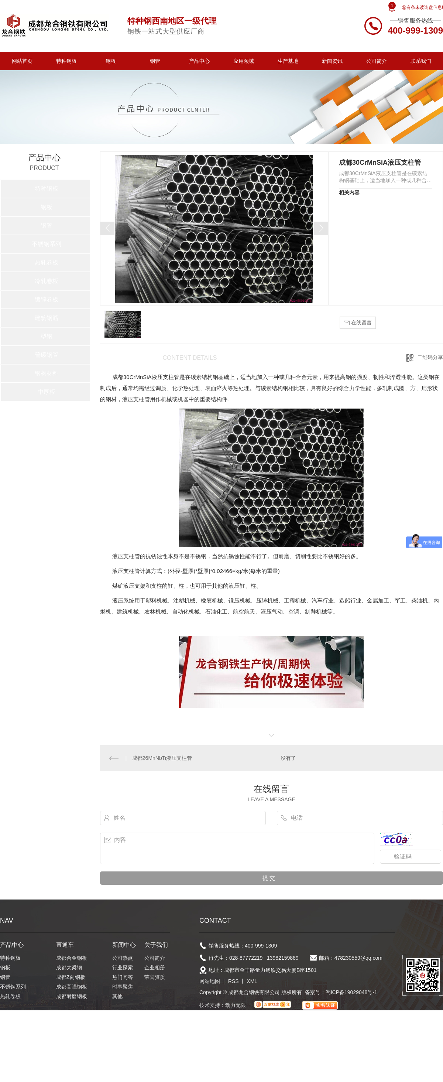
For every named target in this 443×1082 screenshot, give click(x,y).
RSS (233, 981)
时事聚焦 (122, 986)
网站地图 (209, 981)
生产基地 (288, 61)
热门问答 (122, 977)
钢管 (155, 61)
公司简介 (376, 61)
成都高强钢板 (71, 986)
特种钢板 (66, 61)
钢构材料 (46, 373)
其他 (117, 996)
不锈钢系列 (46, 244)
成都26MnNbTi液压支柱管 (162, 758)
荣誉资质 (154, 977)
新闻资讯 (332, 61)
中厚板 (46, 392)
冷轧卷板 (46, 281)
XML (252, 981)
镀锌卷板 (46, 299)
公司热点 (122, 957)
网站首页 (22, 61)
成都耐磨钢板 (71, 996)
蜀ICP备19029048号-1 (351, 992)
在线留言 (358, 323)
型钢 (46, 336)
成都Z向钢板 (70, 977)
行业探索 (122, 967)
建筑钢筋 (46, 318)
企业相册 (154, 967)
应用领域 (243, 61)
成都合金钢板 (71, 957)
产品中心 (199, 61)
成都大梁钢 (69, 967)
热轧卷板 (46, 262)
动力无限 (235, 1005)
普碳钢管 (46, 355)
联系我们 (421, 61)
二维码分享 (430, 357)
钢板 (111, 61)
